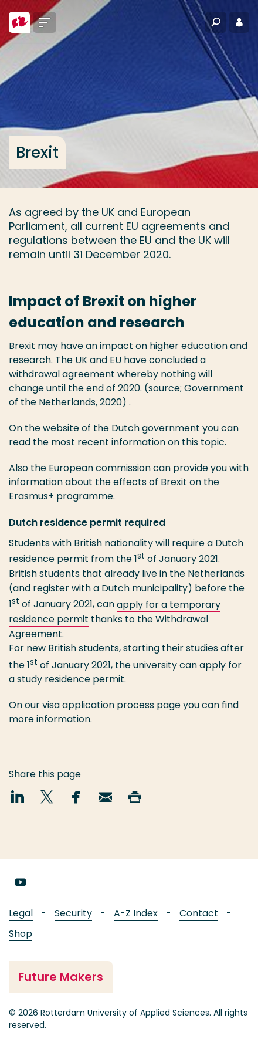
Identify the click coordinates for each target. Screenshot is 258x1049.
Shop (20, 933)
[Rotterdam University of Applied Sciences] (19, 22)
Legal (21, 913)
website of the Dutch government (122, 428)
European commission (101, 468)
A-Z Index (136, 913)
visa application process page (111, 705)
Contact (198, 913)
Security (73, 913)
